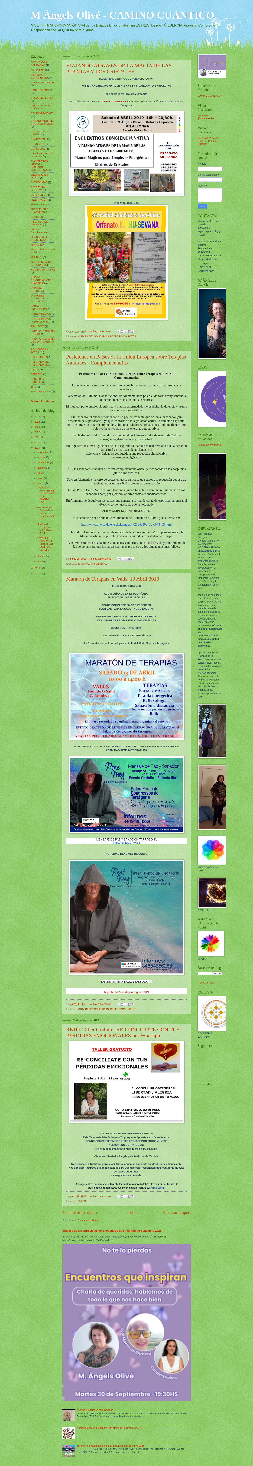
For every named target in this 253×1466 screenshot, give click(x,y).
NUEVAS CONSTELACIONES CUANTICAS (42, 280)
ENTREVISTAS (39, 182)
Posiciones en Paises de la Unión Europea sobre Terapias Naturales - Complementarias (126, 360)
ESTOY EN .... (38, 195)
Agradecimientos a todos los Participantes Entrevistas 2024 (109, 1428)
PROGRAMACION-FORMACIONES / (41, 320)
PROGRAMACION (41, 314)
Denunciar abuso (42, 401)
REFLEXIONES (39, 357)
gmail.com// (158, 1187)
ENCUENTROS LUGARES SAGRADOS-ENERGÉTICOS (39, 165)
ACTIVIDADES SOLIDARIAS (93, 336)
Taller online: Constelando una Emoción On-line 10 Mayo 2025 (110, 1446)
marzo (41, 483)
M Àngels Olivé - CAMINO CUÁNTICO (122, 15)
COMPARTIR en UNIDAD (39, 133)
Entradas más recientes (80, 1213)
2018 (37, 568)
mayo (40, 478)
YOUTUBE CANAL (41, 391)
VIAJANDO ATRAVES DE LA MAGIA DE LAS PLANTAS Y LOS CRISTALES (119, 68)
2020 (37, 442)
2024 (37, 422)
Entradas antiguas (177, 1213)
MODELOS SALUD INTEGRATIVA (41, 263)
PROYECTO (37, 326)
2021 (37, 437)
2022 (37, 432)
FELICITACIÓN (39, 199)
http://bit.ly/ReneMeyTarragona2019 (126, 992)
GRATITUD (37, 217)
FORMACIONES (40, 204)
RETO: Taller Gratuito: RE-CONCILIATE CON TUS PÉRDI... (45, 544)
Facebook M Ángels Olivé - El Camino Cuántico (208, 141)
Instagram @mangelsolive (206, 117)
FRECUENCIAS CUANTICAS (39, 211)
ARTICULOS (38, 70)
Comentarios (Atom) (88, 1220)
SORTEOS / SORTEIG (37, 380)
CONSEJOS (37, 144)
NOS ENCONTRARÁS (43, 269)
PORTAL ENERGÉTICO (39, 308)
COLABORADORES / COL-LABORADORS (42, 122)
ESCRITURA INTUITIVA (38, 189)
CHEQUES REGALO (42, 98)
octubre (41, 457)
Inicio (131, 1213)
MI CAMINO (37, 244)
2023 (37, 427)
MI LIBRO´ (36, 257)
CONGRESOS (39, 139)
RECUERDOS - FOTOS (123, 336)
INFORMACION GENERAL (92, 563)
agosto (41, 468)
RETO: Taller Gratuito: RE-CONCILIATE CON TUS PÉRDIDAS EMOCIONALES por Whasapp (122, 1032)
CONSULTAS (38, 149)
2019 (37, 448)
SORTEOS (37, 374)
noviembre (43, 452)
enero (40, 561)
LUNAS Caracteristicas (39, 231)
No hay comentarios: (100, 331)
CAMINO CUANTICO (209, 96)
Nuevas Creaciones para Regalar (95, 1410)
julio (39, 473)
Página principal (206, 982)
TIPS (33, 387)
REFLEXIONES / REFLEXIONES (40, 363)
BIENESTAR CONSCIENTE (39, 76)
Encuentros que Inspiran (39, 176)
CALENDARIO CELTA (43, 82)
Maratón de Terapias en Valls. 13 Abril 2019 (112, 579)
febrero (41, 556)
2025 (37, 416)
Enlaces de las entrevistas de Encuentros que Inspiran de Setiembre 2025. (112, 1230)
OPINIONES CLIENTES (37, 289)
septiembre (43, 462)
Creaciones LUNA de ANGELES (42, 155)
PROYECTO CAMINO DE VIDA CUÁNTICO (43, 340)
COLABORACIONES (42, 113)
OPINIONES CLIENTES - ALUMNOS (37, 298)
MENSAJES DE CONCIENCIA (39, 238)
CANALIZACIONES (41, 90)
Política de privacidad (209, 445)
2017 (37, 573)
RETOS (81, 1201)
